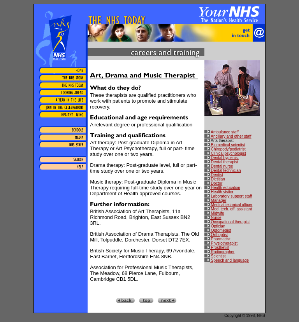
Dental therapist (221, 162)
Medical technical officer (228, 205)
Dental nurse (218, 166)
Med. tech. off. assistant (228, 209)
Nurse (212, 217)
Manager (215, 200)
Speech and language (226, 260)
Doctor (213, 183)
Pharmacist (217, 239)
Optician (214, 226)
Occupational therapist (227, 222)
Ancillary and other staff (228, 136)
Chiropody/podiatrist (225, 149)
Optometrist (217, 230)
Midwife (214, 213)
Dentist (213, 175)
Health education (222, 188)
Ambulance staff (221, 132)
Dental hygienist (221, 158)
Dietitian (214, 179)
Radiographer (219, 252)
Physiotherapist (220, 243)
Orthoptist (216, 235)
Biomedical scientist (224, 145)
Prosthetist (216, 247)
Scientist (215, 256)
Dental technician (222, 170)
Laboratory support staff (228, 196)
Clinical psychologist (225, 153)
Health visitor (219, 192)
